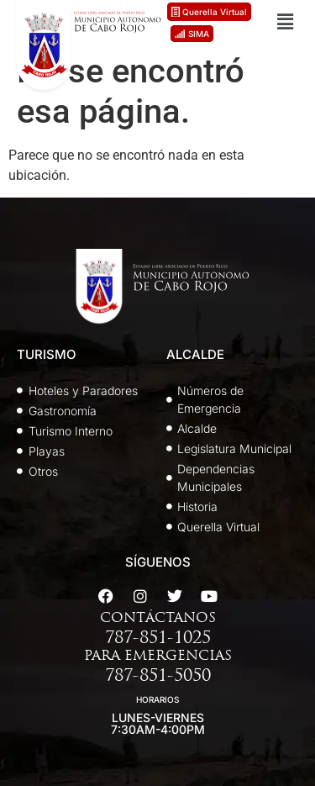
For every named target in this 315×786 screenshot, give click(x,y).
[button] (284, 22)
